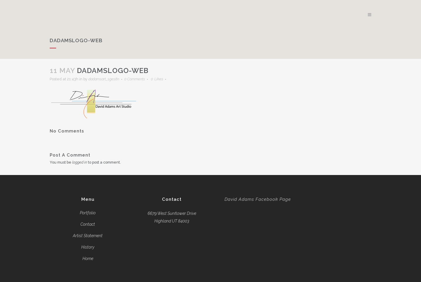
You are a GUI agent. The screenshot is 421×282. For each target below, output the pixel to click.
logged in (84, 162)
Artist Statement (88, 235)
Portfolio (88, 212)
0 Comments (146, 79)
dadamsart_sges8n (112, 79)
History (87, 247)
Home (87, 258)
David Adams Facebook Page (258, 199)
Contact (87, 224)
